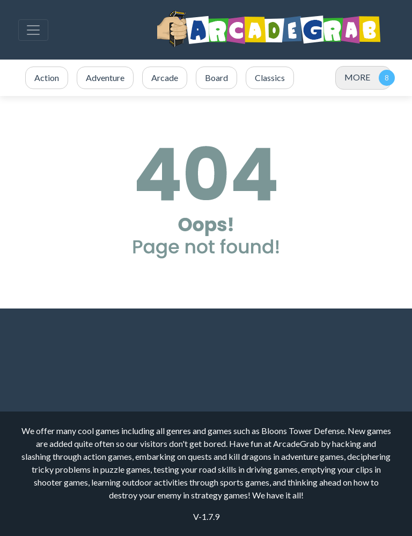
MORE (357, 77)
